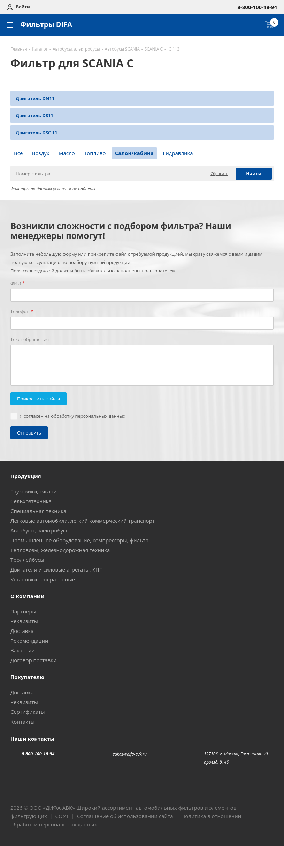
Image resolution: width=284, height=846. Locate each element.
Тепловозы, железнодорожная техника (60, 549)
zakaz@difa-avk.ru (130, 754)
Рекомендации (29, 640)
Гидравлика (178, 153)
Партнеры (23, 611)
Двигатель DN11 (35, 98)
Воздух (40, 153)
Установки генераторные (42, 579)
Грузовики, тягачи (33, 491)
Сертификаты (27, 711)
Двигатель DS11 (34, 115)
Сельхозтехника (31, 501)
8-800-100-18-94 (38, 753)
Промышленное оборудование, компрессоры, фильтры (81, 540)
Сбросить (219, 173)
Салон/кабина (134, 153)
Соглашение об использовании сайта (125, 816)
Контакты (22, 721)
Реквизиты (24, 621)
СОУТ (62, 816)
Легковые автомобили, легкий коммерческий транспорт (82, 520)
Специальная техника (38, 510)
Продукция (25, 476)
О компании (27, 595)
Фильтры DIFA (46, 24)
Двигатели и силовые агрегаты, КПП (56, 569)
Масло (67, 153)
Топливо (95, 153)
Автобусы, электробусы (40, 530)
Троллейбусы (27, 559)
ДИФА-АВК (59, 807)
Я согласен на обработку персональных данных (72, 416)
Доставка (22, 630)
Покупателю (27, 676)
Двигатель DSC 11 (36, 132)
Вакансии (22, 650)
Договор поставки (33, 660)
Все (18, 153)
